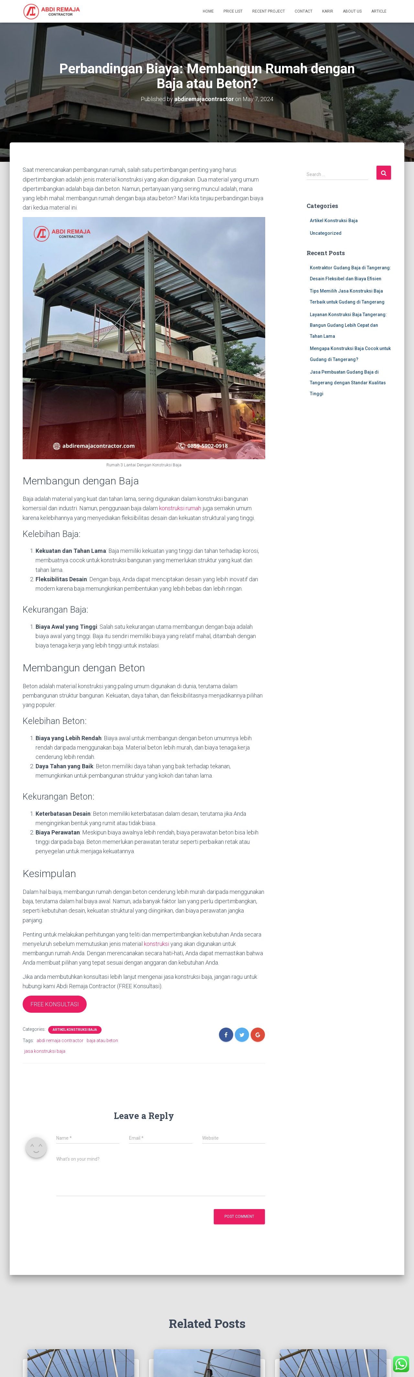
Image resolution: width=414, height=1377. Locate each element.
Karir (327, 11)
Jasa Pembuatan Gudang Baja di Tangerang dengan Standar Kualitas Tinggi (348, 382)
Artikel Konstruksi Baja (75, 1029)
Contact (303, 11)
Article (379, 11)
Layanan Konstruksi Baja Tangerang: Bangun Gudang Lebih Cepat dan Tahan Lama (348, 325)
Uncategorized (326, 233)
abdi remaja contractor (60, 1040)
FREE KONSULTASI (54, 1004)
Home (208, 11)
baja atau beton (102, 1040)
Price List (233, 11)
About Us (352, 11)
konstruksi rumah (180, 508)
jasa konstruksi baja (44, 1051)
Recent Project (268, 11)
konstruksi (156, 943)
